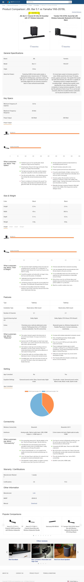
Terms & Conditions (49, 573)
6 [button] (45, 536)
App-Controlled (8, 386)
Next (80, 525)
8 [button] (50, 536)
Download (34, 503)
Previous (3, 525)
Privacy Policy (34, 573)
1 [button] (33, 536)
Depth (16, 227)
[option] (22, 526)
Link (34, 493)
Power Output (8, 122)
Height (6, 227)
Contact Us (19, 573)
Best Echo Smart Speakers (62, 559)
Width (11, 227)
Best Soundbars (13, 559)
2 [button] (36, 536)
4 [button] (41, 536)
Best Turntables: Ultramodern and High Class (41, 560)
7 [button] (48, 536)
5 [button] (43, 536)
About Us (5, 573)
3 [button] (38, 536)
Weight (22, 227)
